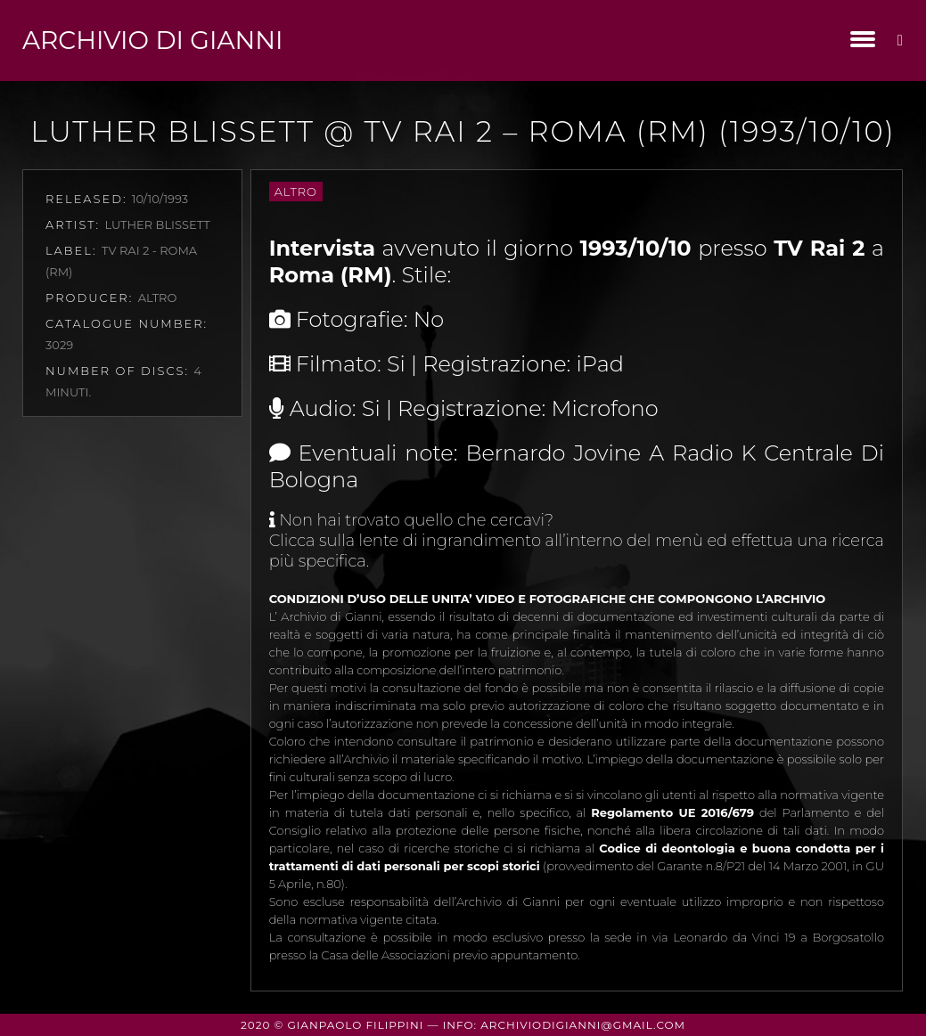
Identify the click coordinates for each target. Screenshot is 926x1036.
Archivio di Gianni (152, 40)
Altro (296, 191)
